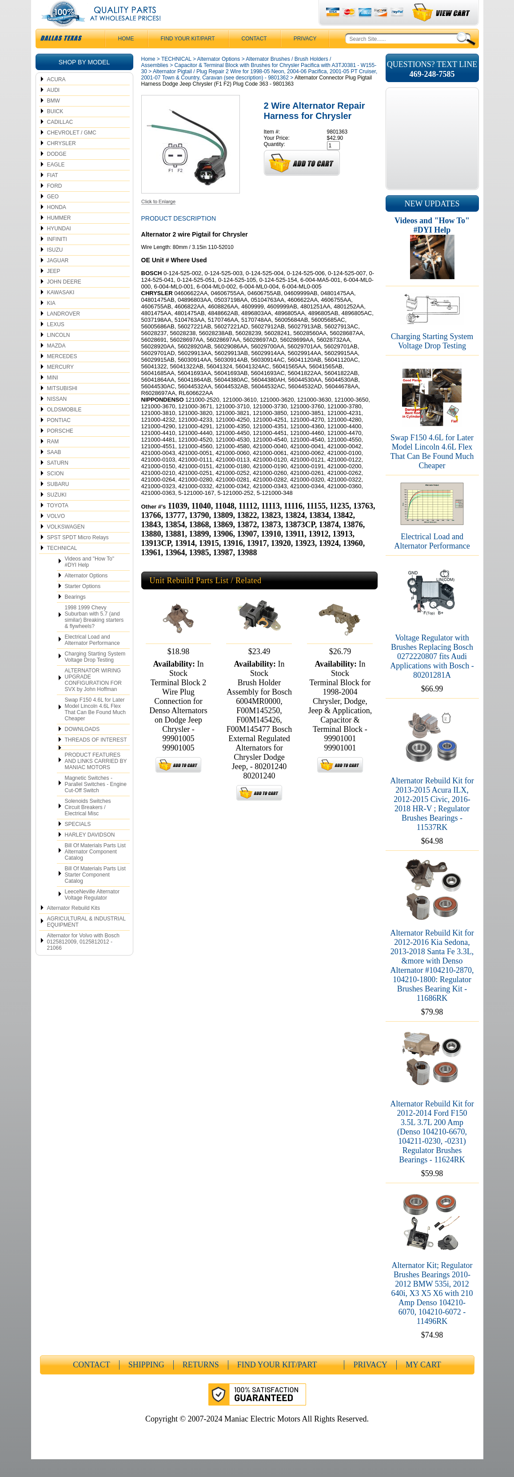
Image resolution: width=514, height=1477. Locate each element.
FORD (54, 204)
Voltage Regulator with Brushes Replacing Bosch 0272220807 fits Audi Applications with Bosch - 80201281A (432, 674)
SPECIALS (78, 842)
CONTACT (254, 56)
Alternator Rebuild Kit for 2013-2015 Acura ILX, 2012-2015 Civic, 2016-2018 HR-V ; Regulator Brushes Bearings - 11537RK (432, 821)
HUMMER (59, 236)
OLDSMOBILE (64, 427)
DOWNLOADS (82, 747)
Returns (201, 1382)
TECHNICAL (62, 566)
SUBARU (58, 502)
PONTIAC (59, 438)
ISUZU (55, 268)
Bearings (75, 615)
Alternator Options (86, 593)
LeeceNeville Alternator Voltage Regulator (92, 912)
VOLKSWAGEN (66, 544)
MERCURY (60, 385)
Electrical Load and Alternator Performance (92, 658)
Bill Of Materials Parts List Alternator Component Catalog (95, 869)
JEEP (53, 289)
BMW (53, 118)
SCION (55, 491)
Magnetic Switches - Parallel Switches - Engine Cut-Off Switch (96, 802)
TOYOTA (57, 523)
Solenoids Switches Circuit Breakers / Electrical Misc (88, 825)
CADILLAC (60, 140)
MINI (52, 395)
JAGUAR (58, 278)
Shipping (146, 1382)
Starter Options (83, 604)
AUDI (53, 108)
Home (148, 77)
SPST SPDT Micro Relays (78, 555)
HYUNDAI (59, 246)
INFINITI (57, 257)
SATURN (57, 481)
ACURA (56, 97)
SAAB (54, 470)
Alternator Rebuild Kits (73, 926)
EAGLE (56, 182)
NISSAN (57, 417)
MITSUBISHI (62, 406)
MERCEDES (62, 374)
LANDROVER (63, 331)
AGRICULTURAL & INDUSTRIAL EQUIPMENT (86, 939)
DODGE (57, 172)
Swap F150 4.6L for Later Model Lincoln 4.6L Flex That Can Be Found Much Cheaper (95, 727)
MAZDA (56, 363)
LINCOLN (58, 353)
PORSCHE (60, 449)
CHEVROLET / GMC (71, 150)
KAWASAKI (61, 310)
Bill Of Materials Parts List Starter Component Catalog (95, 892)
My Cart (423, 1382)
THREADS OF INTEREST (96, 757)
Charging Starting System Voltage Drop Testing (95, 674)
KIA (51, 321)
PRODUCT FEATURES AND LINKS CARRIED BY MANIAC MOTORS (96, 779)
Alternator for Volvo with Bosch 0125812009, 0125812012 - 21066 (83, 959)
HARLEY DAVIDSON (90, 852)
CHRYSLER (61, 161)
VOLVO (56, 534)
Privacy (305, 56)
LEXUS (55, 342)
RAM (53, 459)
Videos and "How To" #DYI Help (89, 579)
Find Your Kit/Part (188, 56)
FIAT (52, 193)
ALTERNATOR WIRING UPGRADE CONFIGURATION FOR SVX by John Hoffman (93, 697)
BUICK (55, 129)
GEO (53, 214)
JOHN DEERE (64, 299)
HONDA (56, 225)
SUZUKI (57, 512)
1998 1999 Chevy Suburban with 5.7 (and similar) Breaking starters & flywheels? (94, 634)
